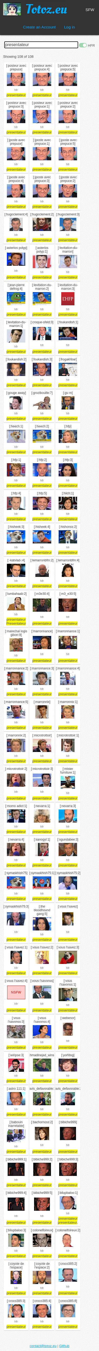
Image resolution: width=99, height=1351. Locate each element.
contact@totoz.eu (43, 1346)
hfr (16, 89)
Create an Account (39, 27)
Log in (69, 27)
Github (64, 1346)
